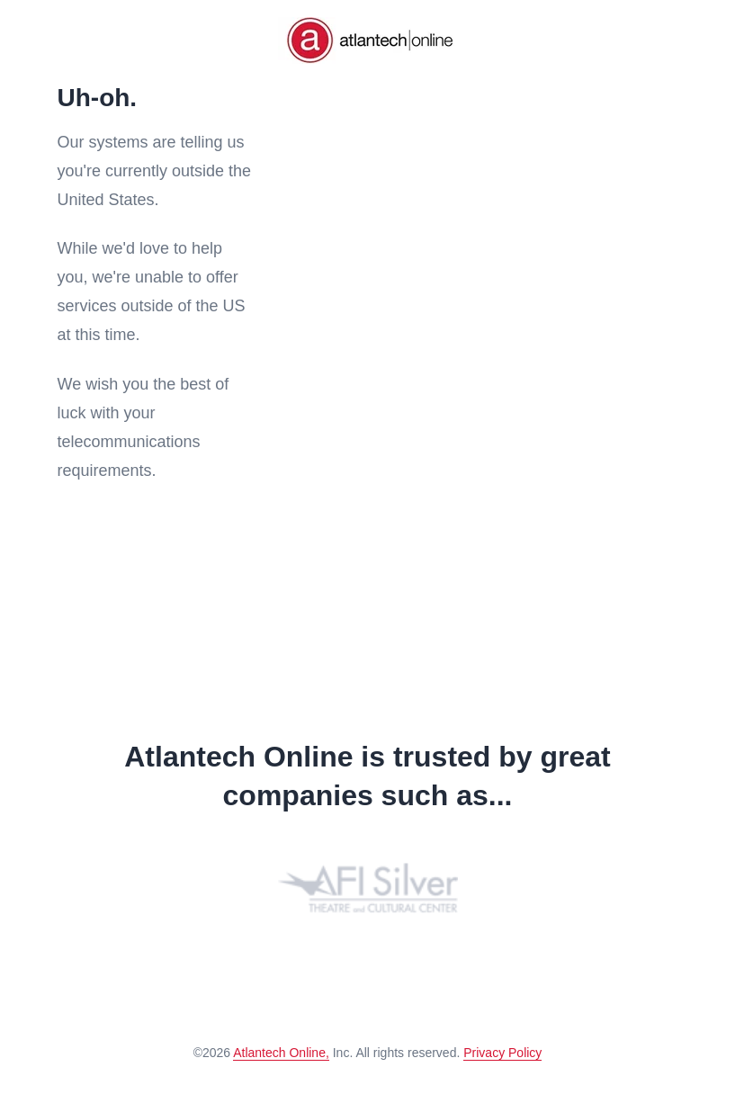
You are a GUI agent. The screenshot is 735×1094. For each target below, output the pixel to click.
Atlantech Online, (281, 1052)
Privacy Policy (502, 1052)
